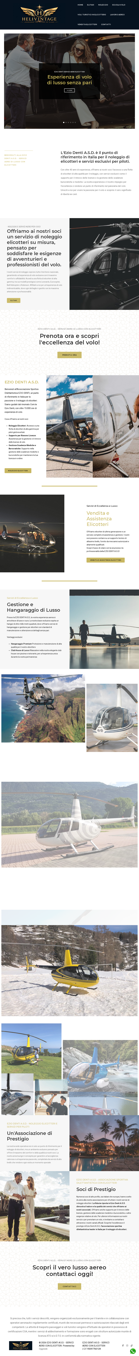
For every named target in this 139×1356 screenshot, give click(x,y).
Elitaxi (90, 5)
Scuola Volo (118, 5)
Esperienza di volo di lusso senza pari (69, 76)
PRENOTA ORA (69, 355)
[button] (63, 118)
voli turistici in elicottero (92, 15)
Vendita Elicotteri (87, 24)
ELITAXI (13, 296)
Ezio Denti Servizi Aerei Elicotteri (69, 68)
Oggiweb (43, 1345)
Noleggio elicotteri (18, 467)
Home (80, 5)
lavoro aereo (117, 15)
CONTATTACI (69, 1286)
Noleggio (103, 5)
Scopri (69, 86)
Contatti (106, 24)
